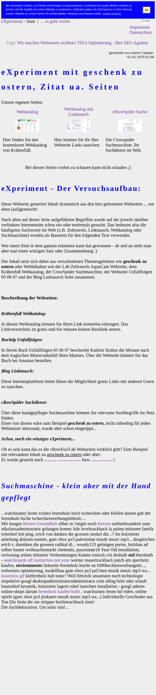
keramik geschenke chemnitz (103, 460)
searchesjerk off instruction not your (37, 560)
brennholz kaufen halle (59, 591)
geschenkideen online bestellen (69, 460)
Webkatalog (27, 111)
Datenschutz (141, 32)
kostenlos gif (13, 575)
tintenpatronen (49, 460)
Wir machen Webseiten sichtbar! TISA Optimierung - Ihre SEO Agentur (82, 42)
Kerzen (104, 523)
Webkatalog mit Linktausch (78, 111)
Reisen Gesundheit (40, 523)
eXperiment (12, 21)
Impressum (140, 27)
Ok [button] (146, 10)
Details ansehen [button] (112, 13)
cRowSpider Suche (130, 111)
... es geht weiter (55, 21)
